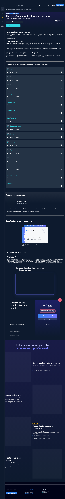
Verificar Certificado (11, 493)
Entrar (53, 5)
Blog (26, 495)
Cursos (2, 9)
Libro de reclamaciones (29, 493)
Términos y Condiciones (29, 489)
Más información (46, 263)
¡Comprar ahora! (48, 316)
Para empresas (2, 26)
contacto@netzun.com (45, 491)
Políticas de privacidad (29, 490)
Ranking (2, 14)
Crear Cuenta (60, 5)
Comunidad (2, 22)
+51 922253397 (45, 492)
